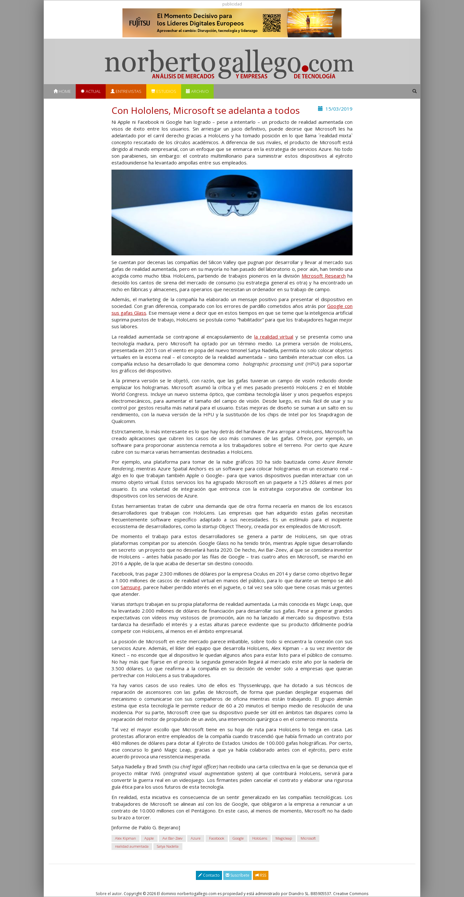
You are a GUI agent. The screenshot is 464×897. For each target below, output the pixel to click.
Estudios (163, 91)
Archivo (197, 91)
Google (238, 838)
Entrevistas (126, 91)
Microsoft (308, 838)
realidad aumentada (132, 846)
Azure (195, 838)
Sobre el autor (109, 893)
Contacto (209, 875)
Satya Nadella (168, 846)
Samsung (130, 587)
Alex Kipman (125, 838)
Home (62, 91)
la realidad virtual (274, 336)
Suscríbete (237, 875)
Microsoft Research (324, 275)
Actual (91, 91)
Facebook (216, 838)
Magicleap (284, 838)
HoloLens (259, 838)
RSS (260, 875)
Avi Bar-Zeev (172, 838)
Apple (149, 838)
